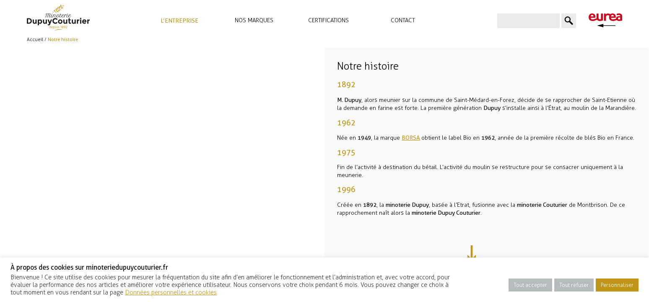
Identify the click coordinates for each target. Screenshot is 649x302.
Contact (403, 20)
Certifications (328, 20)
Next (483, 254)
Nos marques (254, 20)
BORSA (411, 137)
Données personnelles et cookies (171, 292)
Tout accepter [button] (530, 285)
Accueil (35, 39)
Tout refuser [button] (574, 285)
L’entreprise (179, 20)
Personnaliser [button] (617, 285)
